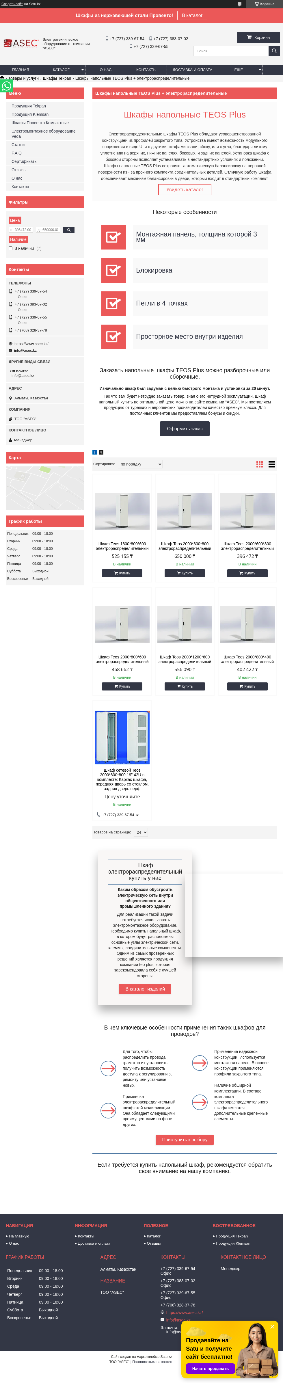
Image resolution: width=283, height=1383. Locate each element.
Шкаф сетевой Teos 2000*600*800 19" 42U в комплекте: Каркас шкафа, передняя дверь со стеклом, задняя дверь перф (122, 779)
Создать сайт (12, 4)
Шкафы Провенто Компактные (40, 122)
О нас (106, 70)
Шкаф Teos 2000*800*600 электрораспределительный (122, 659)
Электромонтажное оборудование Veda (44, 134)
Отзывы (19, 169)
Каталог (61, 70)
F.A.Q (17, 153)
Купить (124, 574)
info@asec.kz (25, 350)
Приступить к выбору (185, 1140)
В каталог (192, 15)
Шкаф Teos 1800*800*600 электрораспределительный (122, 546)
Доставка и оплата (192, 70)
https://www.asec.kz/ (31, 344)
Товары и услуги (23, 78)
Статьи (18, 144)
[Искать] (274, 51)
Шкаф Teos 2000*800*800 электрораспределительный (185, 546)
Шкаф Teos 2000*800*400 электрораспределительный (247, 659)
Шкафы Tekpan (57, 78)
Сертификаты (24, 161)
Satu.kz (166, 1357)
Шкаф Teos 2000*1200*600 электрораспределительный (185, 659)
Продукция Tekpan (29, 106)
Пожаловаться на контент (153, 1362)
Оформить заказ (184, 429)
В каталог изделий (145, 989)
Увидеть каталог (184, 189)
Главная (20, 70)
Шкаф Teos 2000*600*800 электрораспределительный (247, 546)
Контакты (146, 70)
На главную (19, 1236)
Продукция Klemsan (30, 114)
